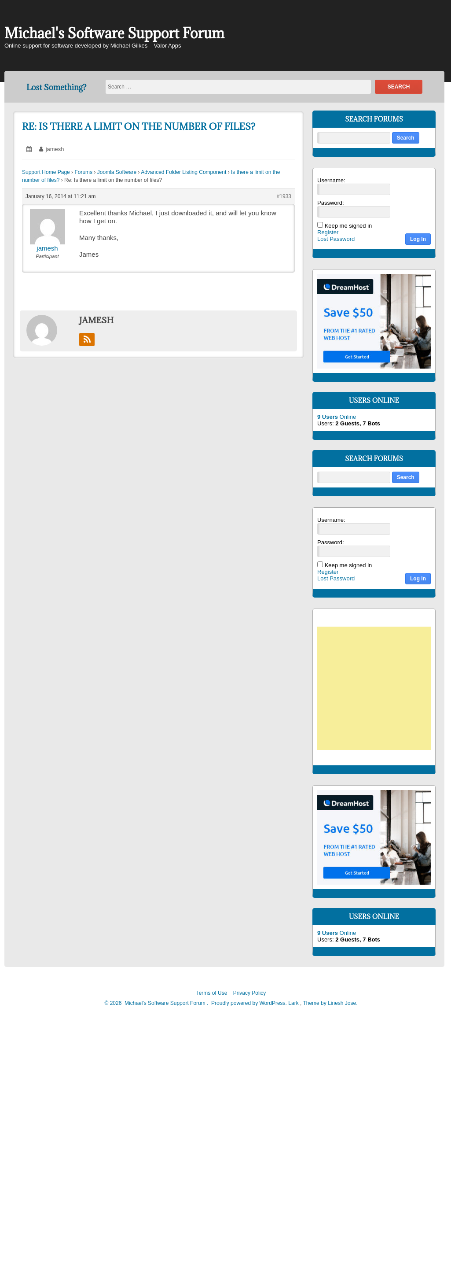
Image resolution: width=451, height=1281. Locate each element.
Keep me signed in (348, 225)
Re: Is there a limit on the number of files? (138, 127)
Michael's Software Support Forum (114, 33)
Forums (83, 172)
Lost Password (336, 239)
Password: (330, 202)
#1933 (284, 196)
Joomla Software (116, 172)
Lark (294, 1003)
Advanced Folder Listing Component (183, 172)
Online (336, 416)
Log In (418, 239)
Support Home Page (46, 172)
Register (327, 232)
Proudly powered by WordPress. (249, 1003)
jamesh (55, 149)
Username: (331, 180)
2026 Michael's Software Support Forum (156, 1003)
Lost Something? (56, 87)
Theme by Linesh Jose (330, 1003)
